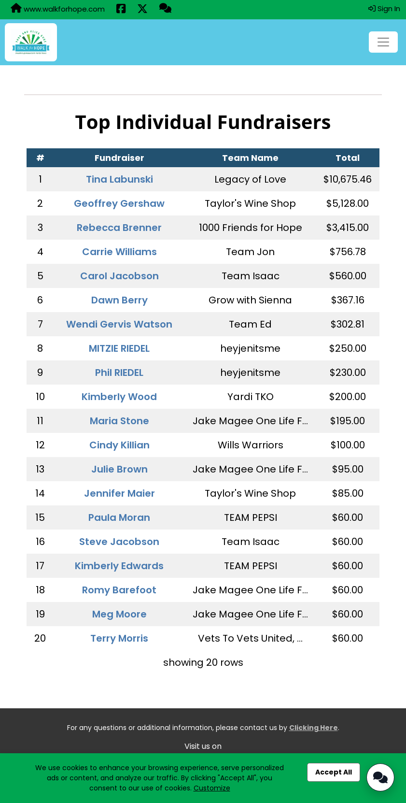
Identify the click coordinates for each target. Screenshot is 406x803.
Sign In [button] (384, 8)
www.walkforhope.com (58, 8)
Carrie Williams (119, 251)
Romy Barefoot (119, 590)
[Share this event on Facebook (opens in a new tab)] (121, 9)
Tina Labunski (119, 179)
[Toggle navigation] (383, 42)
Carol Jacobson (119, 276)
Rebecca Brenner (119, 227)
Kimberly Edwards (119, 566)
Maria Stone (119, 421)
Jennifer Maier (119, 493)
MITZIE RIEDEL (119, 348)
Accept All (333, 772)
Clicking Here (313, 727)
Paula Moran (119, 517)
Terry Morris (119, 638)
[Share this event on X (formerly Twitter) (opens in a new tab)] (142, 9)
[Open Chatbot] (380, 777)
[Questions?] (165, 9)
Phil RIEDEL (119, 372)
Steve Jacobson (119, 541)
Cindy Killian (119, 445)
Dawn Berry (119, 300)
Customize (212, 788)
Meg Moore (119, 614)
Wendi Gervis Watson (119, 324)
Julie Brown (119, 469)
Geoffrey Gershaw (119, 203)
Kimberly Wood (119, 396)
